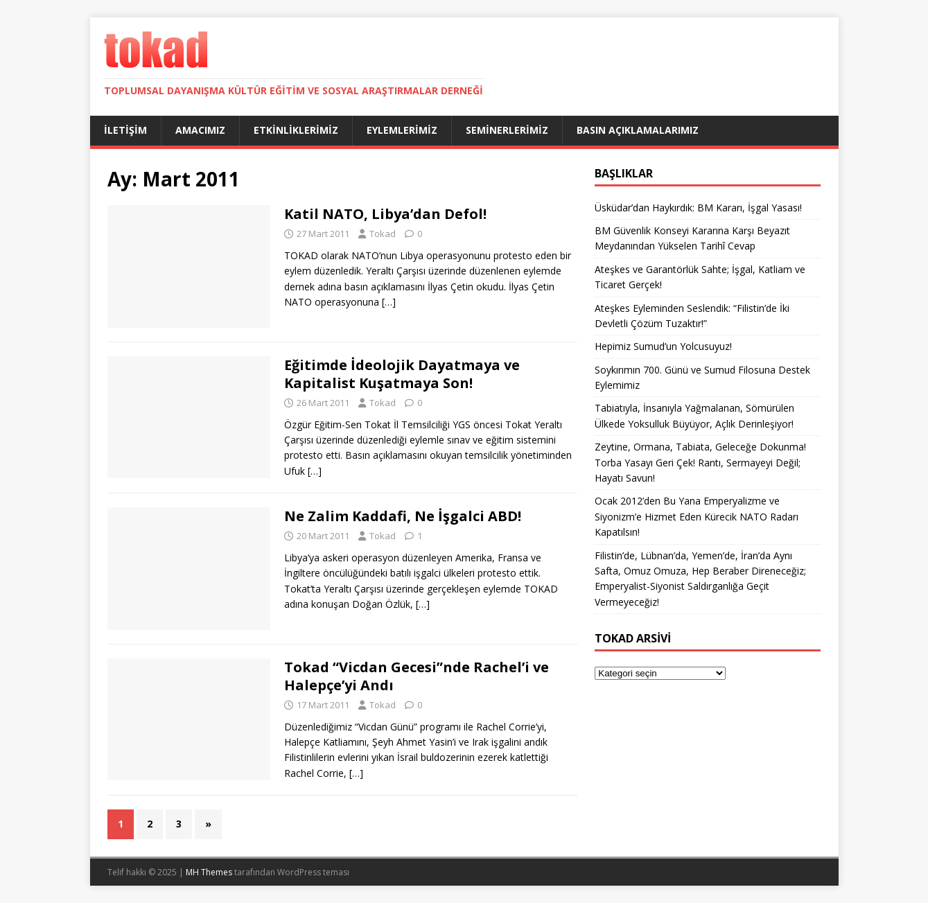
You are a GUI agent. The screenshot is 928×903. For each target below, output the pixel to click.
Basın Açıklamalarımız (638, 130)
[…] (389, 301)
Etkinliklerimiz (296, 130)
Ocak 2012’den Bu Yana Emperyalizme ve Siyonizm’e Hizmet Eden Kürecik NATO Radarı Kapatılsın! (696, 516)
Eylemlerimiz (402, 130)
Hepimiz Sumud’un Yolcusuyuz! (663, 346)
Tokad (382, 233)
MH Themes (209, 872)
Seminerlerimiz (507, 130)
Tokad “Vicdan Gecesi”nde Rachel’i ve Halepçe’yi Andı (416, 676)
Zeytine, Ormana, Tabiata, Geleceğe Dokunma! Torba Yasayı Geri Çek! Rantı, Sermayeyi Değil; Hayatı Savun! (700, 462)
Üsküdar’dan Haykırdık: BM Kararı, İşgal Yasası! (698, 207)
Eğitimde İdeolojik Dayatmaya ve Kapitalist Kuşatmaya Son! (402, 374)
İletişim (125, 130)
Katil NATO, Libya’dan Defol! (385, 213)
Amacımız (200, 130)
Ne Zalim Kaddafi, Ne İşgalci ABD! (402, 516)
